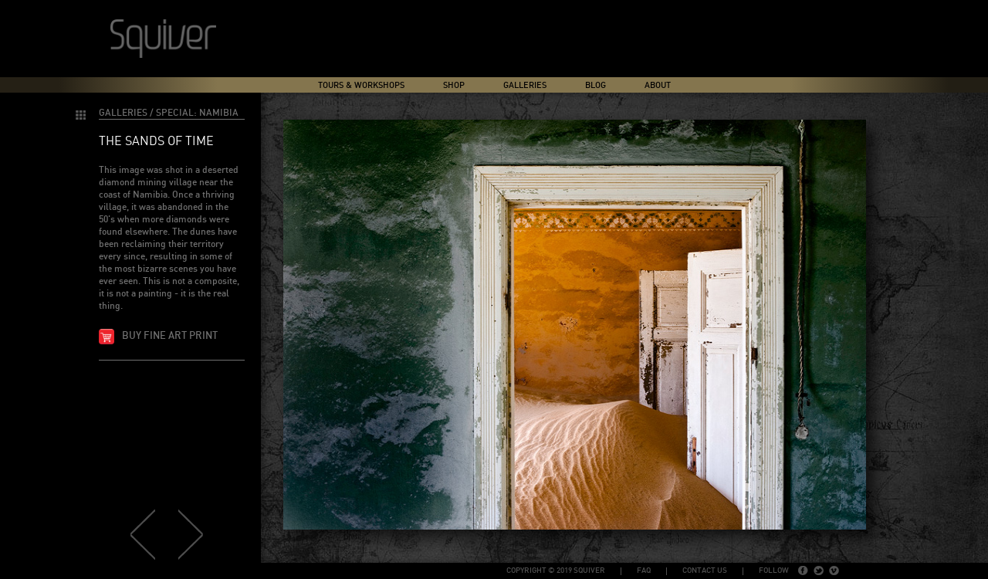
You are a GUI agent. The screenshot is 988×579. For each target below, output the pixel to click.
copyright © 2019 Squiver (555, 570)
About (658, 85)
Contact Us (704, 570)
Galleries (524, 85)
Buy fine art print (170, 336)
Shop (454, 85)
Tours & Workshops (361, 85)
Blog (595, 85)
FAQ (644, 570)
